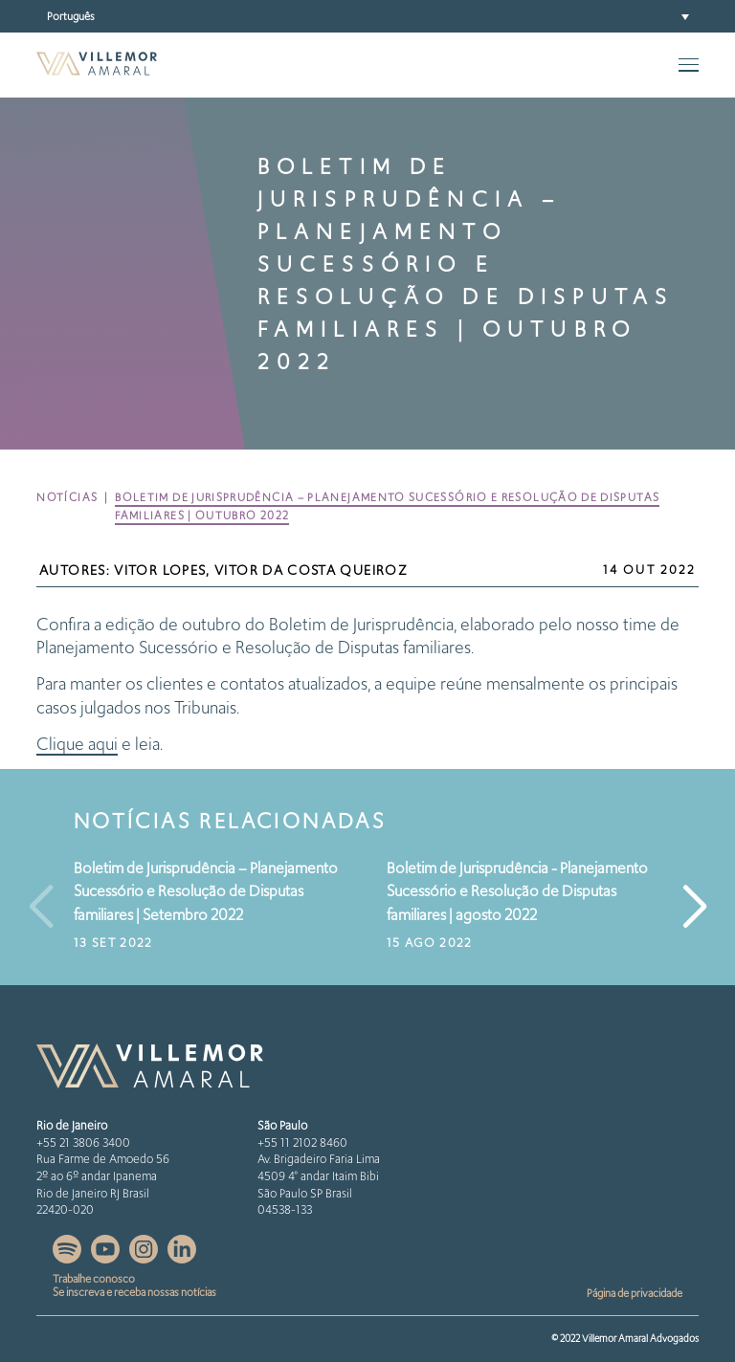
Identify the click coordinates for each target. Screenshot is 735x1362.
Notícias (67, 497)
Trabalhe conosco (94, 1278)
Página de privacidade (634, 1293)
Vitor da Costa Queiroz (311, 570)
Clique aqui (77, 744)
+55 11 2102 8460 (302, 1142)
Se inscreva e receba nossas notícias (134, 1292)
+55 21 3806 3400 (83, 1142)
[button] (367, 16)
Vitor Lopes (160, 570)
